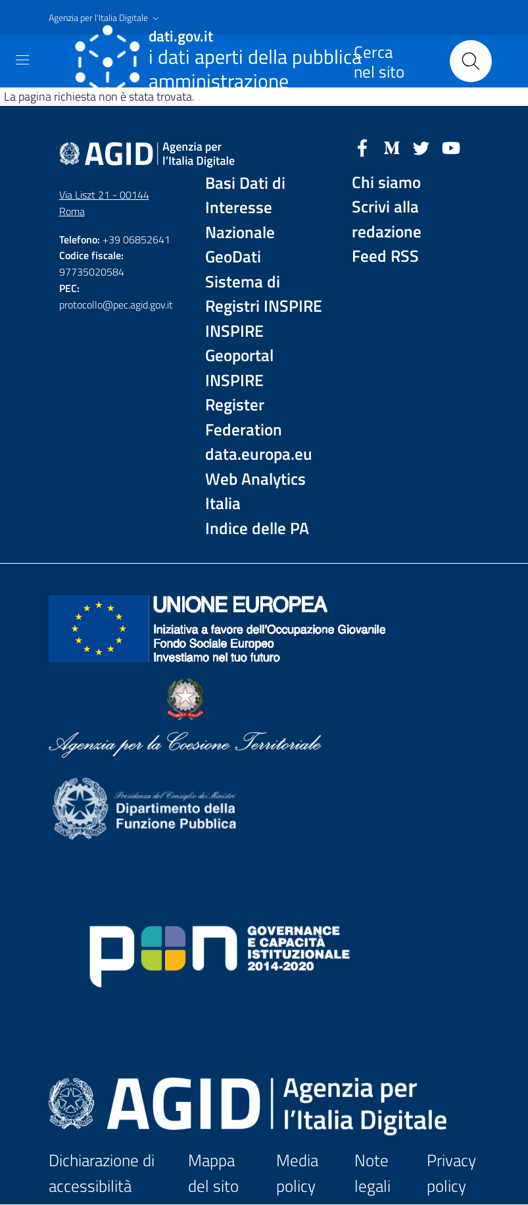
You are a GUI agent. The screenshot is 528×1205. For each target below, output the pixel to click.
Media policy (297, 1173)
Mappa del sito (213, 1173)
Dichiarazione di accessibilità (102, 1173)
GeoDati (233, 257)
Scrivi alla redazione (386, 219)
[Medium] (391, 147)
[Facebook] (362, 147)
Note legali (372, 1173)
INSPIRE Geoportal (239, 343)
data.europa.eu (258, 454)
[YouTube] (451, 147)
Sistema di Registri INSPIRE (263, 294)
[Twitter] (421, 147)
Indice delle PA (257, 528)
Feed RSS (385, 256)
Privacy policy (451, 1173)
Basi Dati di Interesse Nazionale (245, 208)
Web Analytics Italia (255, 491)
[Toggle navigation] (22, 60)
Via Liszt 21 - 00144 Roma (104, 203)
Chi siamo (386, 182)
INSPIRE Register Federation (243, 405)
